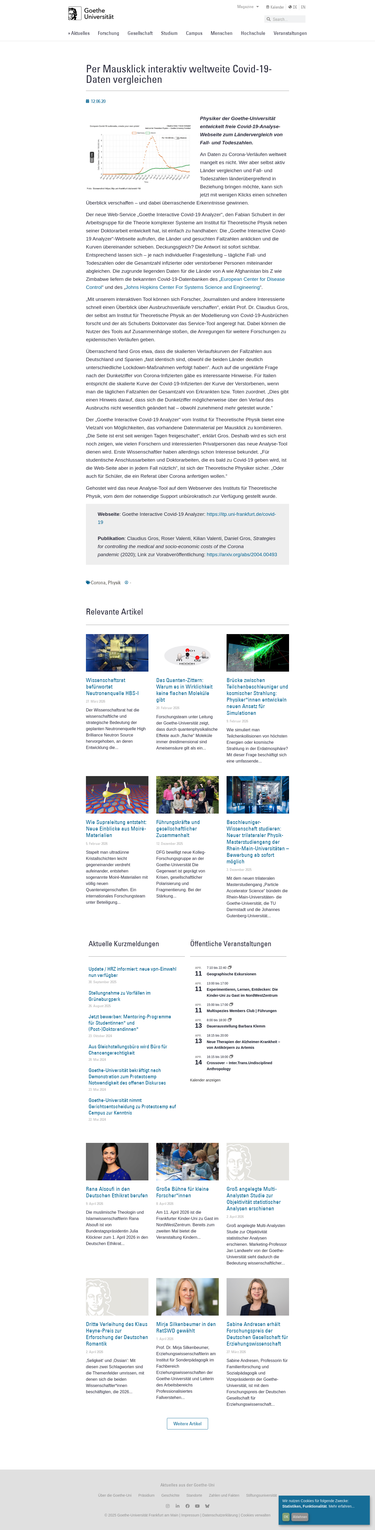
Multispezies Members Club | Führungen (242, 1011)
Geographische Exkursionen (231, 974)
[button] (187, 1423)
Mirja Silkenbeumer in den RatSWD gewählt (186, 1327)
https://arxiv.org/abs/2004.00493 (242, 554)
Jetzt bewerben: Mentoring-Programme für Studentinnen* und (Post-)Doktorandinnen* (130, 1022)
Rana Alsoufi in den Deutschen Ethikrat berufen (117, 1192)
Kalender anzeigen (205, 1080)
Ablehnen (300, 1516)
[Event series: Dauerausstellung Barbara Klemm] (230, 1020)
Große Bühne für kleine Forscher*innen (182, 1192)
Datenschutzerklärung (220, 1515)
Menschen (222, 33)
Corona (98, 582)
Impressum (189, 1515)
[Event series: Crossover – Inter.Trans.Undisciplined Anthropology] (231, 1057)
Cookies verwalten (255, 1515)
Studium (169, 33)
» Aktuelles (79, 33)
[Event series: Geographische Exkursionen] (230, 968)
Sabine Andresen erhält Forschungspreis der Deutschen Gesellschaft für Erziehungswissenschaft (257, 1334)
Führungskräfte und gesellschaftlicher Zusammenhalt (178, 829)
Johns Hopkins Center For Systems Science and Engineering (193, 287)
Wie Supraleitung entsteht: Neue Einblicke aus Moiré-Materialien (116, 829)
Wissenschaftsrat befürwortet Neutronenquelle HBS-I (112, 687)
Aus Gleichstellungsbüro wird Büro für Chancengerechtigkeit (128, 1049)
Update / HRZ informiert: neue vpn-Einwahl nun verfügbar (132, 971)
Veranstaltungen (290, 33)
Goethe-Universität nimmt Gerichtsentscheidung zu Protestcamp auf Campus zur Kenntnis (132, 1106)
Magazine (248, 6)
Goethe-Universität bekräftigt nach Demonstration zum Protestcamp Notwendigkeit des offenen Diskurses (127, 1076)
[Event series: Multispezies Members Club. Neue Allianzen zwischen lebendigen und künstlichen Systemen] (231, 1005)
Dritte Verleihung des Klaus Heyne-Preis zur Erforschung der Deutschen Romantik (117, 1334)
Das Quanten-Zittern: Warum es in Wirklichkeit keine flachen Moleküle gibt (184, 690)
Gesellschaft (140, 33)
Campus (194, 33)
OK (286, 1516)
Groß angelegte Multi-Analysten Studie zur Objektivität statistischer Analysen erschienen (254, 1198)
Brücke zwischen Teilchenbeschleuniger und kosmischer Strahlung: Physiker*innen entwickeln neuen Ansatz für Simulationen (257, 696)
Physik (114, 582)
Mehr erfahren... (342, 1506)
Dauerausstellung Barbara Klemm (236, 1026)
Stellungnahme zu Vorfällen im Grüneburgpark (120, 995)
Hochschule (253, 33)
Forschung (108, 33)
